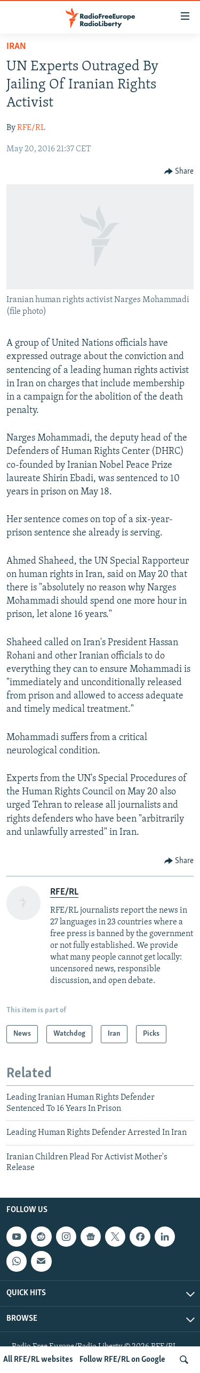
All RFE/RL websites (38, 1359)
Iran (16, 47)
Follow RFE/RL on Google (122, 1359)
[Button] (179, 171)
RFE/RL (31, 128)
